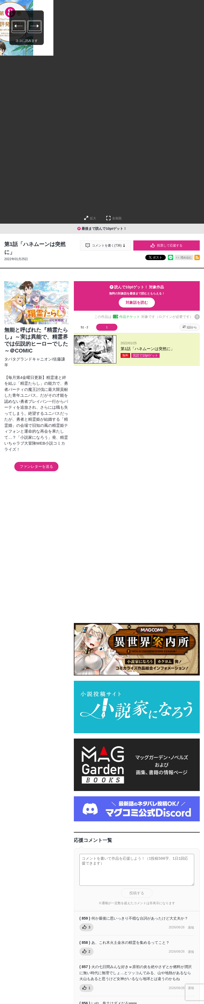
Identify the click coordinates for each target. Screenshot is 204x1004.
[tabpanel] (137, 349)
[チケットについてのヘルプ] (197, 316)
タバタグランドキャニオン (28, 359)
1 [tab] (107, 327)
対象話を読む (137, 302)
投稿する (136, 930)
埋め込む (186, 257)
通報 (191, 965)
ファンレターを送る (36, 466)
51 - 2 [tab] (84, 327)
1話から (191, 327)
